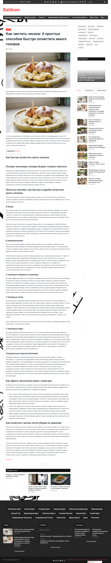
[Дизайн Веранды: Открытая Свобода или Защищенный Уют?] (82, 173)
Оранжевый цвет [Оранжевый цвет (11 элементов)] (83, 35)
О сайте (87, 559)
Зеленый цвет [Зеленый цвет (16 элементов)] (82, 29)
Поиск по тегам (25, 2)
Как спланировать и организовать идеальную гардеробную (96, 139)
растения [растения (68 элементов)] (81, 47)
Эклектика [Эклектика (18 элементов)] (81, 44)
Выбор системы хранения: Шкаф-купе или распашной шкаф (97, 99)
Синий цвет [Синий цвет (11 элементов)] (100, 38)
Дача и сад (93, 17)
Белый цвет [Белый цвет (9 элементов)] (91, 26)
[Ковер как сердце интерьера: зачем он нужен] (82, 165)
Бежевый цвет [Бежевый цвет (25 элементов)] (82, 26)
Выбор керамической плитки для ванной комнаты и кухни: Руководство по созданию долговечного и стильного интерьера (24, 541)
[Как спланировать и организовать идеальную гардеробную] (82, 139)
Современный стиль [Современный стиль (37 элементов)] (98, 41)
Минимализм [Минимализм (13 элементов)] (82, 32)
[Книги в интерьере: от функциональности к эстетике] (82, 122)
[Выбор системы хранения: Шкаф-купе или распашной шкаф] (82, 99)
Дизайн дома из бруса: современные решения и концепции (96, 156)
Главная (9, 25)
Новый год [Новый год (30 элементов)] (90, 32)
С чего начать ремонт (79, 17)
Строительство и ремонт (12, 17)
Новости (41, 17)
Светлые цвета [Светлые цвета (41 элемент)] (93, 35)
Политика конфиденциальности (99, 559)
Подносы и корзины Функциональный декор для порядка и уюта (96, 181)
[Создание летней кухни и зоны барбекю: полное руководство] (82, 131)
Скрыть (17, 151)
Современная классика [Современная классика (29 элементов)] (84, 41)
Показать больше (19, 551)
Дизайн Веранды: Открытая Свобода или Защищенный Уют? (96, 172)
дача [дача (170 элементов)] (96, 44)
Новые (79, 90)
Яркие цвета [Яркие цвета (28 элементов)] (89, 44)
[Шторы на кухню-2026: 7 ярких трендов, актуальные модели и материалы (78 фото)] (38, 479)
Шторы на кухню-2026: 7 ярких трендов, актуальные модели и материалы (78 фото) (37, 488)
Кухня (23, 25)
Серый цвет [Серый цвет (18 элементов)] (92, 38)
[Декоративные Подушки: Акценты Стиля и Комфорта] (82, 148)
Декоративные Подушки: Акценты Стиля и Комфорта (96, 147)
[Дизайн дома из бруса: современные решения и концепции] (82, 156)
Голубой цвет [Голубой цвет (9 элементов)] (100, 26)
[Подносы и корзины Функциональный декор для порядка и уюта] (82, 182)
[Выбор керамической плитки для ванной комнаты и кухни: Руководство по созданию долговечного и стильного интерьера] (82, 108)
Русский (91, 562)
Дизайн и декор (30, 17)
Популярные (89, 90)
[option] (91, 72)
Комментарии (101, 90)
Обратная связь (79, 559)
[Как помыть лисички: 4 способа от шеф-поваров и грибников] (60, 479)
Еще (102, 17)
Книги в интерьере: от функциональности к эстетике (95, 121)
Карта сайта (70, 559)
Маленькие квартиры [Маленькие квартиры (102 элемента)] (93, 29)
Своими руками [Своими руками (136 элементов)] (82, 38)
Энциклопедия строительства (58, 17)
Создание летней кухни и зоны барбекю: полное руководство (96, 130)
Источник (9, 459)
